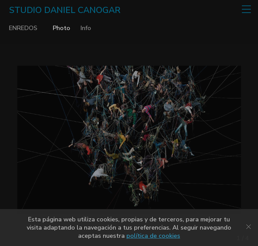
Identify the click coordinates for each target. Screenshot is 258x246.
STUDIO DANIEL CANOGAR (65, 10)
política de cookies (153, 236)
